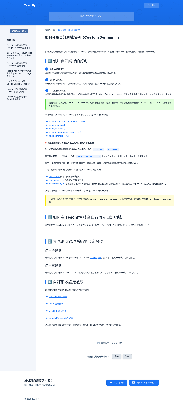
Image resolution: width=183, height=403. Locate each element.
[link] (17, 30)
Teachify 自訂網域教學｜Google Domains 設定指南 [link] (18, 46)
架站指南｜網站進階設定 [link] (69, 30)
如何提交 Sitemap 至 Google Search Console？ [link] (19, 82)
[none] (30, 5)
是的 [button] (117, 356)
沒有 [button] (127, 356)
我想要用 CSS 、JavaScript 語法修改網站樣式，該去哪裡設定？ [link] (19, 55)
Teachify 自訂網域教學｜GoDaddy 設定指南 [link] (18, 90)
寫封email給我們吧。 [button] (146, 382)
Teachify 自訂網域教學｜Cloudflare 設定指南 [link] (18, 64)
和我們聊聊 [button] (119, 382)
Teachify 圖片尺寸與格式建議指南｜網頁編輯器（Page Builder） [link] (19, 73)
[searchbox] (91, 16)
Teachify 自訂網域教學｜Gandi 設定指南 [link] (18, 98)
